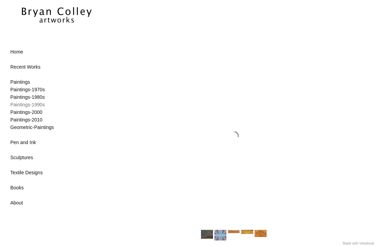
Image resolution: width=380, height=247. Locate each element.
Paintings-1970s (27, 89)
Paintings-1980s (27, 97)
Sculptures (21, 157)
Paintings (20, 82)
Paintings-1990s (27, 104)
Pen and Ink (23, 142)
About (16, 202)
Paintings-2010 (26, 119)
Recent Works (25, 67)
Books (17, 187)
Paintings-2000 (26, 112)
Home (16, 52)
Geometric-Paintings (32, 127)
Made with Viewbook (358, 243)
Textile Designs (26, 172)
